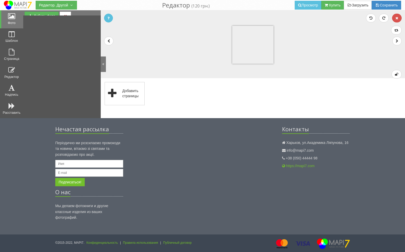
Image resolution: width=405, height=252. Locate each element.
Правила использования (140, 243)
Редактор (11, 73)
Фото (11, 19)
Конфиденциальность (102, 243)
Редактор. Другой (56, 5)
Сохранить (386, 5)
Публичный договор (177, 243)
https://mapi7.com (298, 166)
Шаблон (11, 37)
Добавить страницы (121, 93)
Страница (11, 55)
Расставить (11, 109)
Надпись (11, 90)
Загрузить (357, 5)
